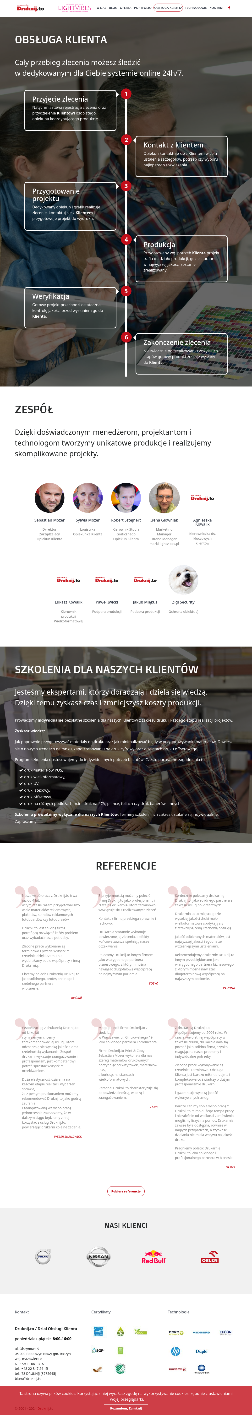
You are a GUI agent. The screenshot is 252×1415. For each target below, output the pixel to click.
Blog (113, 7)
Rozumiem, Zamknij (126, 1408)
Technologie (196, 7)
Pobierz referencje (126, 1191)
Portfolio (143, 7)
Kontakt (216, 7)
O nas (101, 7)
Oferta (125, 7)
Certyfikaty (101, 1312)
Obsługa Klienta (168, 7)
